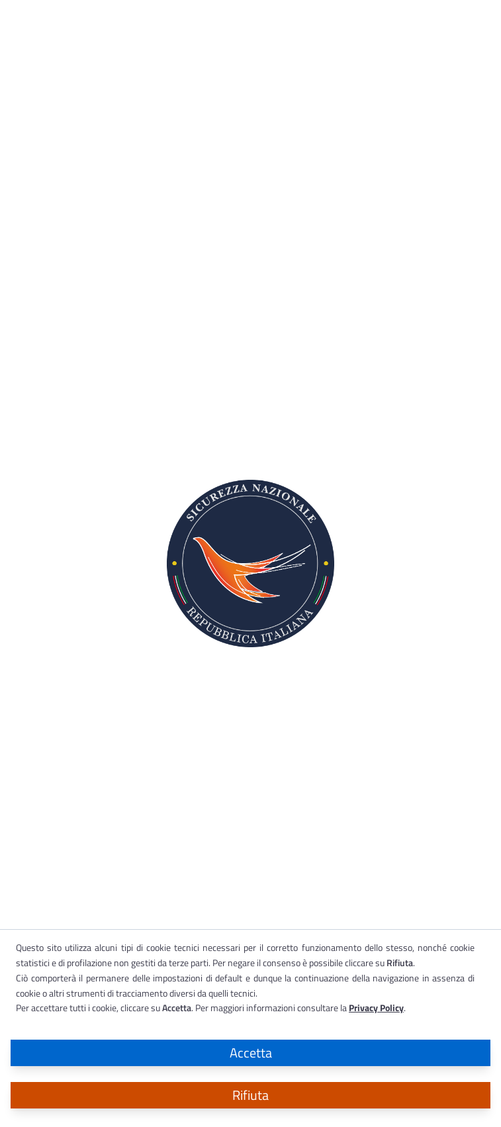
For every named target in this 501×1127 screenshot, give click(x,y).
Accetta (251, 1052)
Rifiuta (250, 1095)
